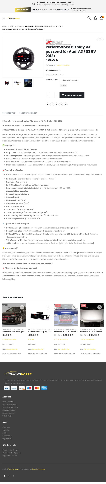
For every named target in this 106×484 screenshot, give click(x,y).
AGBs (4, 434)
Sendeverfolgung (9, 405)
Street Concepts (38, 471)
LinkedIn (57, 104)
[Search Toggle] (89, 18)
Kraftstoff (51, 79)
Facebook (48, 104)
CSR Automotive (9, 339)
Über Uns (6, 428)
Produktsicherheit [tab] (28, 113)
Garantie (5, 431)
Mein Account (7, 402)
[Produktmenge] (52, 95)
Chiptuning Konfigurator (11, 455)
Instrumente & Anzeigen (36, 330)
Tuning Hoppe (13, 471)
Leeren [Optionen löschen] (63, 85)
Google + (61, 104)
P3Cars (31, 339)
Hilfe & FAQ (6, 417)
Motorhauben (74, 330)
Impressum (6, 440)
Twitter (52, 104)
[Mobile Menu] (4, 18)
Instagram (13, 478)
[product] (14, 315)
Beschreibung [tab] (8, 113)
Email (66, 104)
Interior (48, 330)
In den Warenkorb (73, 95)
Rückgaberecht (8, 411)
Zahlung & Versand (10, 408)
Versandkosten (63, 65)
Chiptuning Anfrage (10, 452)
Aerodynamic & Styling (10, 330)
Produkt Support (8, 414)
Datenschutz (7, 437)
